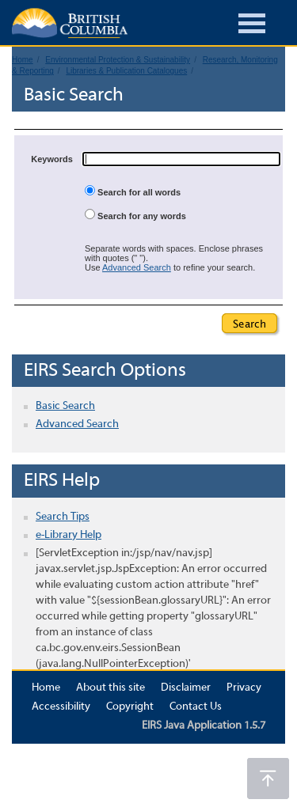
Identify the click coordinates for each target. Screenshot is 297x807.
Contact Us (195, 707)
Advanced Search (136, 267)
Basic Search (65, 406)
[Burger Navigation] (251, 25)
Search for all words (133, 191)
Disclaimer (186, 688)
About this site (110, 688)
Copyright (130, 707)
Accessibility (61, 707)
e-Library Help (68, 535)
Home (46, 688)
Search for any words (135, 215)
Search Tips (62, 517)
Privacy (244, 688)
